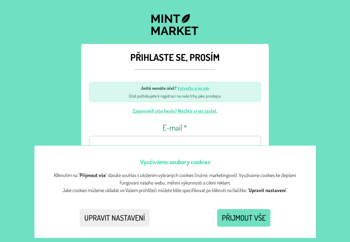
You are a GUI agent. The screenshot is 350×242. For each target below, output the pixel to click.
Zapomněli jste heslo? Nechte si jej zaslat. (175, 111)
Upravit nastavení (114, 218)
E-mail (175, 127)
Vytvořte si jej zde (193, 88)
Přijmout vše (244, 218)
